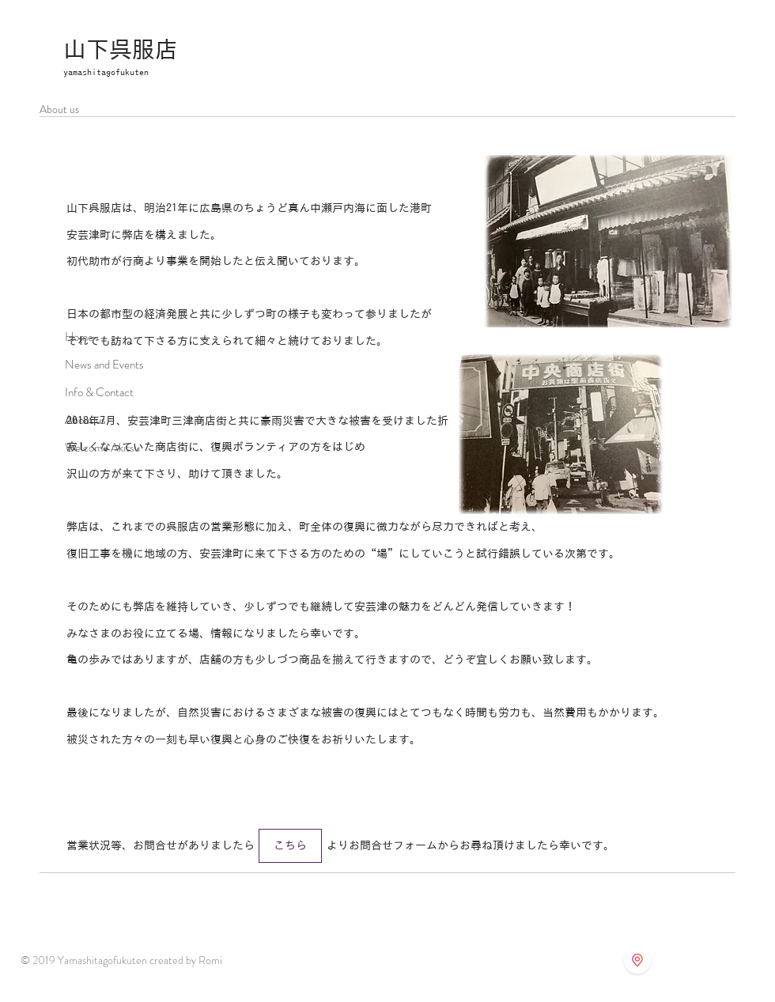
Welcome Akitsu (102, 447)
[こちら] (290, 846)
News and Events (104, 364)
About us (85, 420)
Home (79, 337)
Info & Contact (99, 392)
